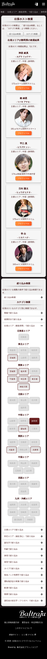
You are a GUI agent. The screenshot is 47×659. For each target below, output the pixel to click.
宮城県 (12, 358)
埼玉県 (23, 379)
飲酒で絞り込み (11, 588)
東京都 (35, 379)
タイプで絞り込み (12, 568)
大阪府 (11, 450)
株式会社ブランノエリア (27, 647)
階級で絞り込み (11, 313)
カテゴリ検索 (14, 28)
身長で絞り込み (11, 556)
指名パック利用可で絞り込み (16, 575)
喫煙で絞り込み (11, 594)
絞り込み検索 (29, 25)
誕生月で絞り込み (12, 543)
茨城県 (12, 371)
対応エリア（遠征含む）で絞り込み (19, 536)
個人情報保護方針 (12, 622)
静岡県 (34, 421)
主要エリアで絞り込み (13, 530)
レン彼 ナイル (28, 635)
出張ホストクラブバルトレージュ (26, 641)
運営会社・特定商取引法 (32, 622)
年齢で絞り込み (11, 549)
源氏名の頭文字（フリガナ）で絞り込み (21, 601)
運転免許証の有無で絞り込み (16, 581)
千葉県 (12, 379)
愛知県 (23, 429)
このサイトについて (23, 628)
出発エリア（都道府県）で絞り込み (22, 12)
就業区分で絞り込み (12, 319)
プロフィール (23, 88)
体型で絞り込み (11, 562)
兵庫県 (35, 450)
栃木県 (23, 371)
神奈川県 (23, 387)
